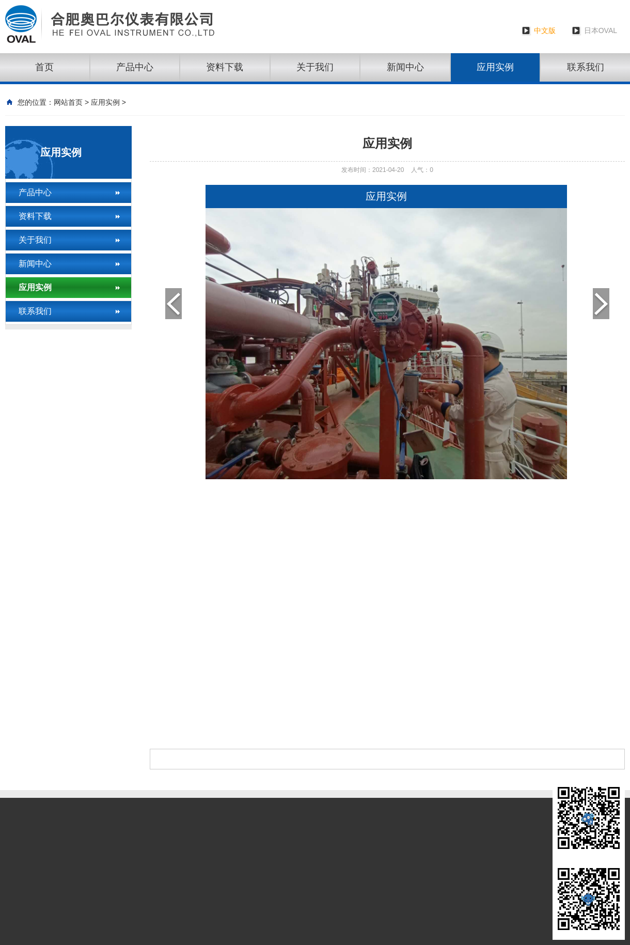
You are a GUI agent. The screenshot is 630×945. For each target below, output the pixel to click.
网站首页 (68, 102)
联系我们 (35, 311)
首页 (44, 67)
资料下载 (224, 67)
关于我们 (315, 67)
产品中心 (134, 67)
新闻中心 (405, 67)
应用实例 (495, 67)
